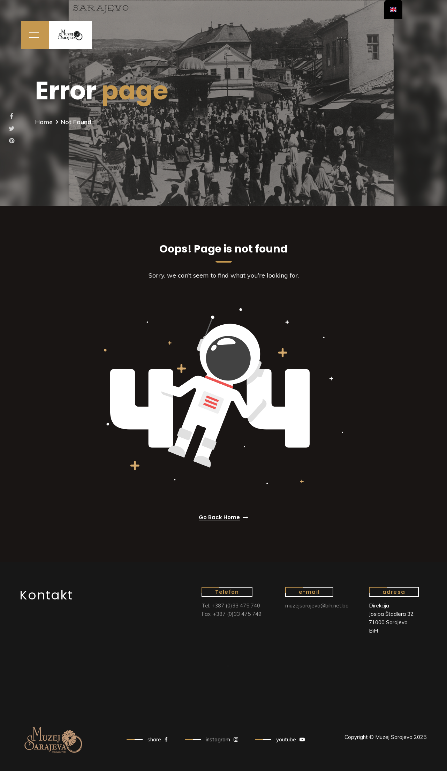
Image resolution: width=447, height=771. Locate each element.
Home (44, 122)
